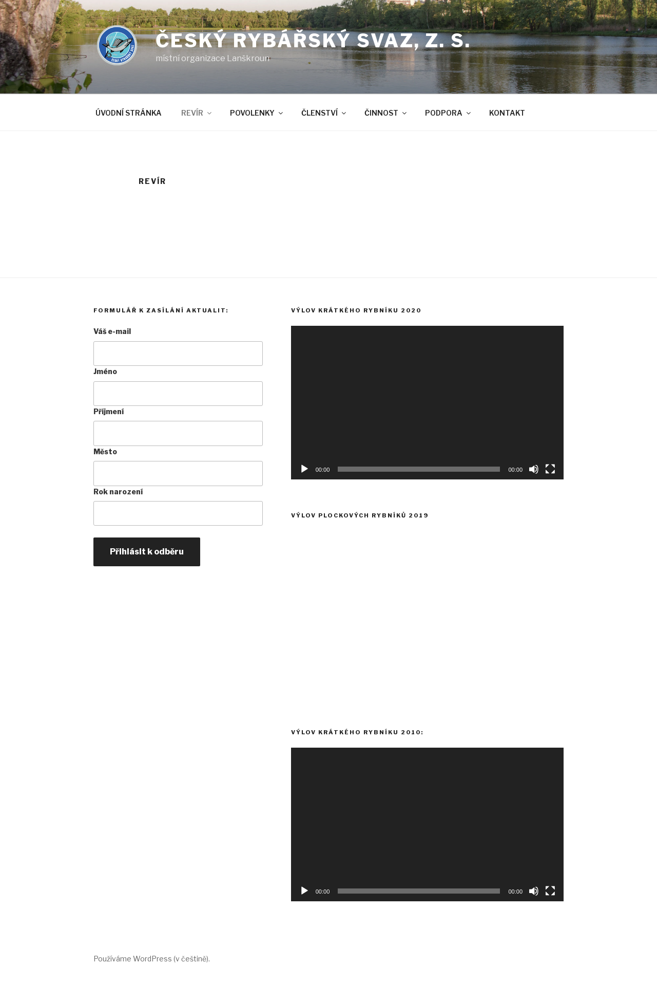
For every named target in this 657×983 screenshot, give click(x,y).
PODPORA (448, 112)
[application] (427, 402)
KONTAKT (507, 112)
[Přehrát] (304, 469)
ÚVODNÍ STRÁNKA (128, 112)
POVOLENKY (257, 112)
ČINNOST (386, 112)
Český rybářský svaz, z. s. (313, 40)
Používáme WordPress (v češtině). (151, 958)
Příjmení (108, 411)
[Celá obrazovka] (550, 469)
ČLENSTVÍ (324, 112)
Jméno (105, 371)
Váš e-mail (112, 331)
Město (105, 451)
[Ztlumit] (534, 469)
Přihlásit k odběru (147, 552)
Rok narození (118, 491)
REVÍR (197, 112)
